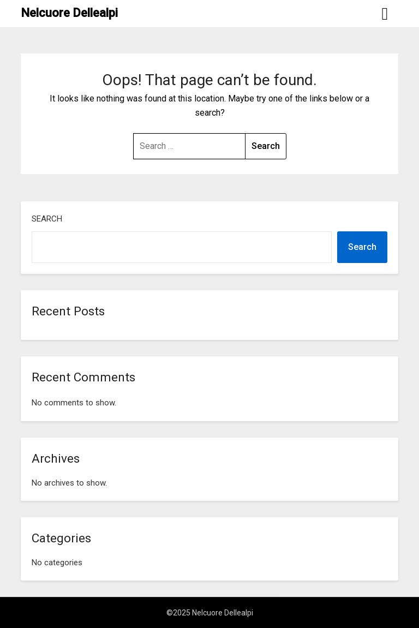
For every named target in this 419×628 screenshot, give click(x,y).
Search (47, 219)
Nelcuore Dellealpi (69, 13)
